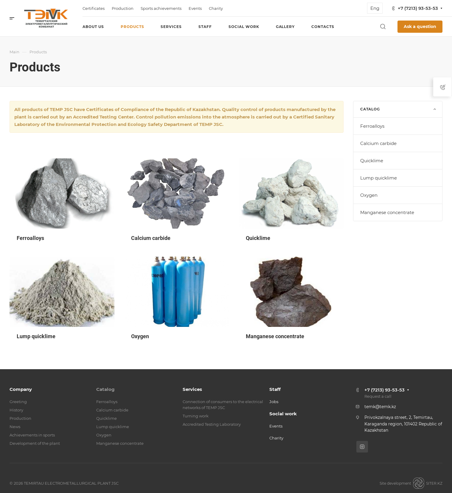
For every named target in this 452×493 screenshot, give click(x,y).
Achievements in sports (32, 435)
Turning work (196, 416)
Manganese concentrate (387, 212)
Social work (283, 413)
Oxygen (369, 195)
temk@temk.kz (380, 406)
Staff (275, 389)
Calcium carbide (378, 143)
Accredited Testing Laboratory (212, 424)
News (15, 426)
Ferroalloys (372, 126)
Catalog (105, 389)
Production (20, 418)
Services (192, 389)
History (16, 410)
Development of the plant (35, 443)
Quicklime (371, 160)
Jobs (273, 401)
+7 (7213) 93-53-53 (418, 8)
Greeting (18, 401)
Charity (276, 438)
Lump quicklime (378, 178)
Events (275, 426)
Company (21, 389)
